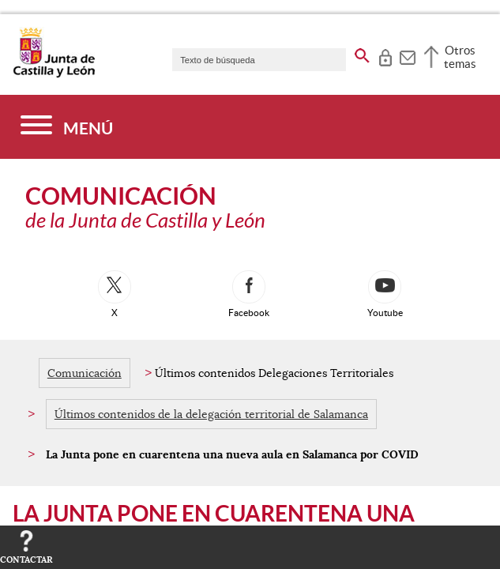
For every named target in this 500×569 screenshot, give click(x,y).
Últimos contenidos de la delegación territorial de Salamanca (211, 414)
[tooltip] (385, 55)
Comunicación (84, 373)
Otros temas (460, 56)
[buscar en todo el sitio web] (362, 53)
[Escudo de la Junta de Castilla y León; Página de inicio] (54, 74)
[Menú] (66, 127)
